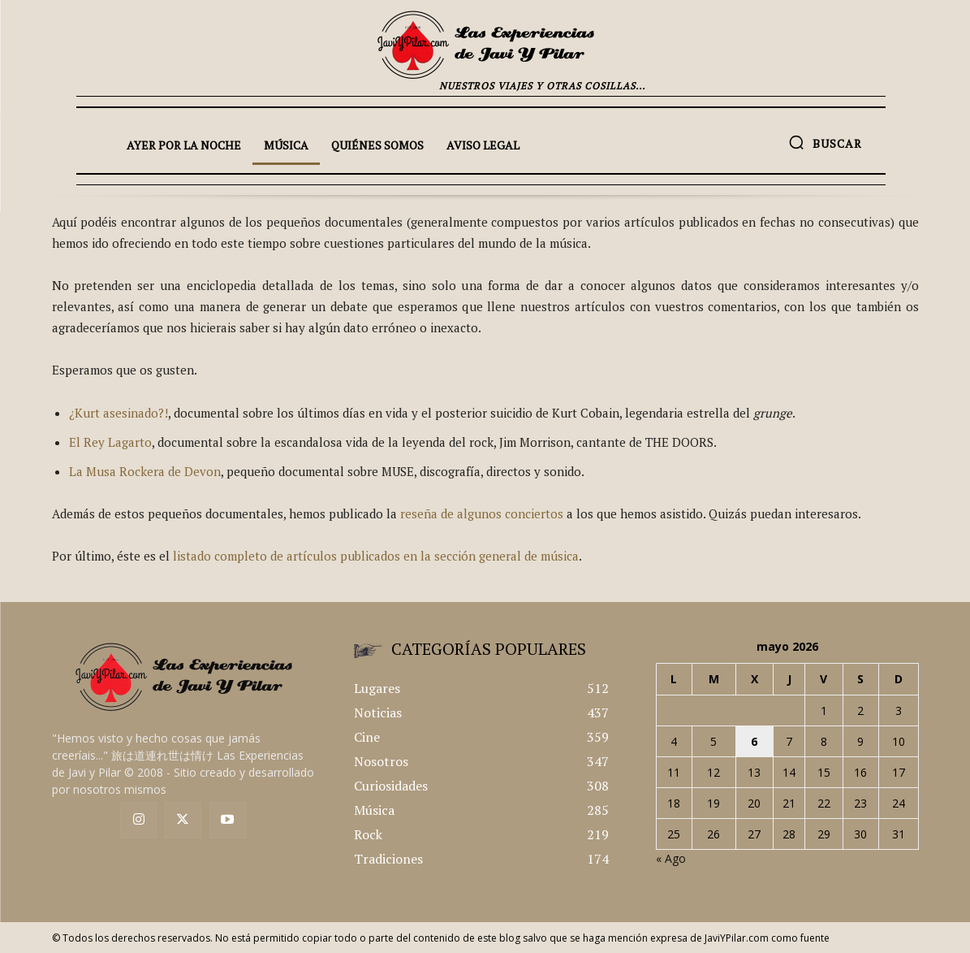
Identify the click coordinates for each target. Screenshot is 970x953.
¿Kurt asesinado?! (118, 413)
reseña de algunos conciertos (481, 513)
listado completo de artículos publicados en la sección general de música (376, 556)
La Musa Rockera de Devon (145, 471)
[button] (825, 142)
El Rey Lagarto (110, 442)
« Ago (671, 858)
